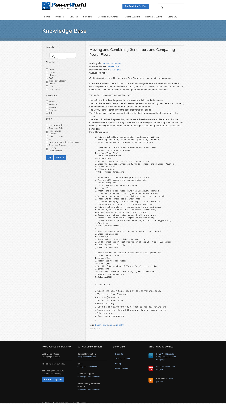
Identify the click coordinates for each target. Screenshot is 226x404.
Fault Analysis (55, 150)
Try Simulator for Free (136, 6)
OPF (51, 86)
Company (172, 16)
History (118, 363)
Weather (53, 133)
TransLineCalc (56, 128)
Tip (50, 139)
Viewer (52, 83)
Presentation (55, 130)
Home (47, 16)
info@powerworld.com (87, 357)
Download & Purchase (109, 16)
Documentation (56, 125)
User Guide (54, 89)
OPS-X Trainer (56, 136)
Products (59, 16)
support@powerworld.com (89, 376)
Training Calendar (122, 359)
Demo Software (122, 368)
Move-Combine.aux (111, 63)
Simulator (119, 325)
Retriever (53, 110)
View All (60, 157)
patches (159, 381)
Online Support (132, 16)
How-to (105, 325)
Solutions (87, 16)
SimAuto (53, 75)
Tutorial (52, 107)
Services (74, 16)
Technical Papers (57, 145)
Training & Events (153, 16)
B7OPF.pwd (115, 70)
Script (111, 325)
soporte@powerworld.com (89, 389)
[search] (170, 8)
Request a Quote (53, 379)
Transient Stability (57, 80)
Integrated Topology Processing (65, 142)
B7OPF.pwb (113, 66)
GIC (51, 113)
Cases (98, 325)
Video (52, 69)
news (171, 378)
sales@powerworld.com (88, 367)
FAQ (51, 78)
